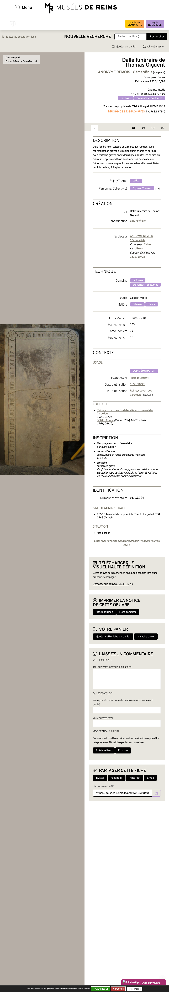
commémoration (144, 371)
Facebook (117, 778)
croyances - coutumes (149, 98)
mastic (151, 304)
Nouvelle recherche (87, 37)
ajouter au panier (124, 46)
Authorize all (100, 988)
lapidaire (126, 98)
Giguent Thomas (142, 188)
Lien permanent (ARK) (103, 786)
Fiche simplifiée (104, 612)
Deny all (119, 988)
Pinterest (134, 778)
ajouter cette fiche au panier (113, 636)
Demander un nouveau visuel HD (111, 584)
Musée (154, 24)
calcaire (137, 304)
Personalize (135, 989)
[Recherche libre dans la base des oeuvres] (130, 36)
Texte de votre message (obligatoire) (112, 667)
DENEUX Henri (105, 420)
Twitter (100, 778)
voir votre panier (153, 46)
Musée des (135, 24)
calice (136, 180)
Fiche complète (127, 612)
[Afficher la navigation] (17, 7)
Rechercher (157, 36)
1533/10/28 (137, 257)
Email (150, 778)
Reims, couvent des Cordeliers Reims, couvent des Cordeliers (125, 412)
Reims (147, 244)
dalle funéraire (138, 221)
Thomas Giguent (139, 378)
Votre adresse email (103, 718)
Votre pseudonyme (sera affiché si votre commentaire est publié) (123, 702)
